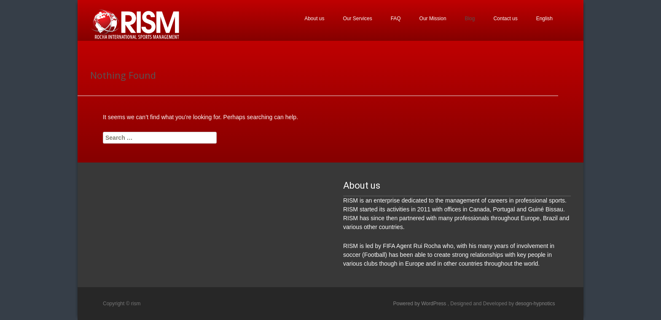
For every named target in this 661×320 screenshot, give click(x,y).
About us (314, 18)
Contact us (505, 18)
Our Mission (432, 18)
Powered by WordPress (420, 304)
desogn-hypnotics (535, 304)
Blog (470, 18)
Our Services (357, 18)
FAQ (396, 18)
